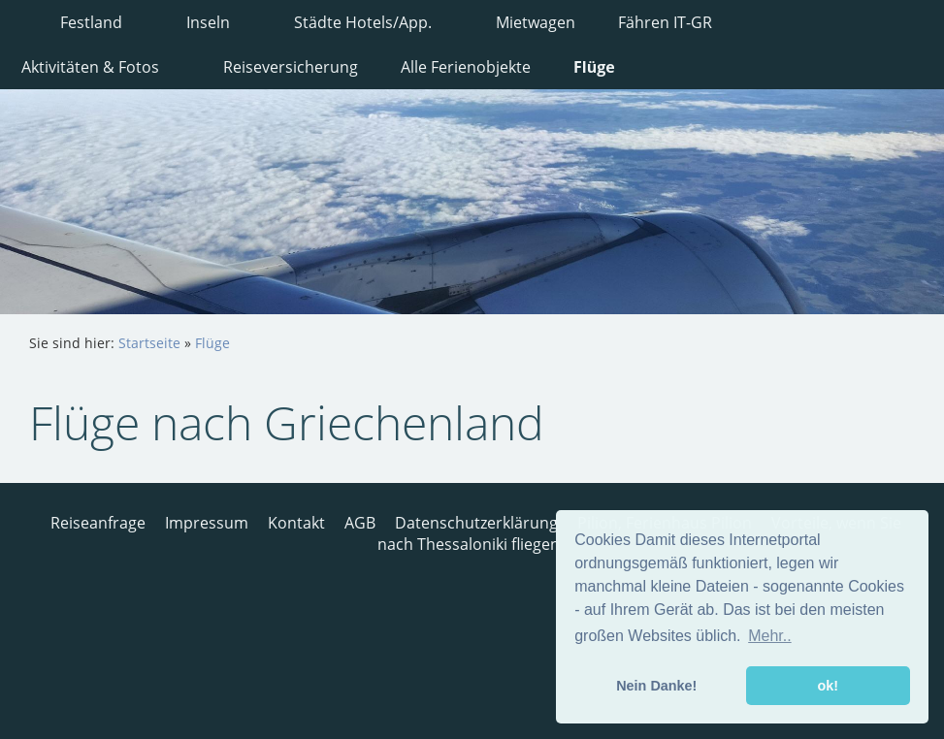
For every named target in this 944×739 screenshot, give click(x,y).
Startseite (149, 343)
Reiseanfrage (98, 522)
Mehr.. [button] (769, 635)
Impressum (206, 522)
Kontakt (296, 522)
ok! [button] (827, 685)
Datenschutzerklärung (476, 522)
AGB (359, 522)
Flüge (212, 343)
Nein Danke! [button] (656, 685)
